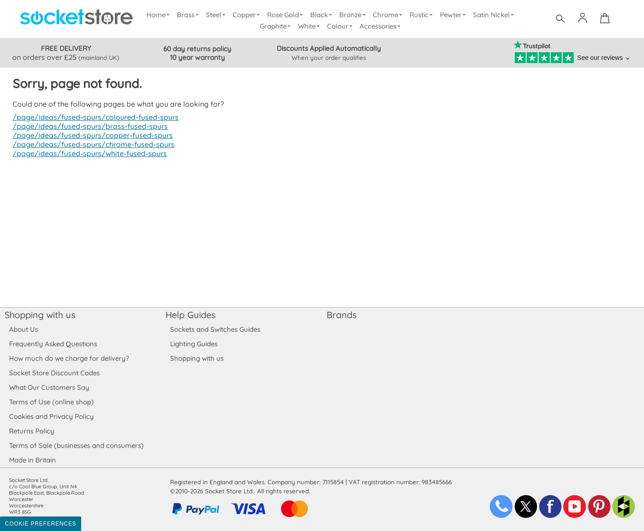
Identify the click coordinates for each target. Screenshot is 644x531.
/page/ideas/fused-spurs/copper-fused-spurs (91, 135)
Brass (190, 14)
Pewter (454, 14)
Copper (248, 14)
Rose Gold (287, 14)
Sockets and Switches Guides (215, 329)
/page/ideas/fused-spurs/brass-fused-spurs (88, 126)
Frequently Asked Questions (53, 343)
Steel (217, 14)
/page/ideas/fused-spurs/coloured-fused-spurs (94, 117)
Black (323, 14)
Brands (341, 314)
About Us (23, 329)
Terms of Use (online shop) (51, 402)
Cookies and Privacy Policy (51, 416)
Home (160, 14)
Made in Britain (32, 460)
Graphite (277, 26)
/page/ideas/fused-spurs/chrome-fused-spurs (92, 144)
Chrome (389, 14)
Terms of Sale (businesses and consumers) (76, 445)
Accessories (381, 26)
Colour (341, 26)
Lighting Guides (194, 343)
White (310, 26)
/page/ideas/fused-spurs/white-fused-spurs (88, 153)
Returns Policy (31, 431)
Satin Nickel (494, 14)
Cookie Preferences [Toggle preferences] (40, 524)
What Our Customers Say (49, 387)
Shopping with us (40, 314)
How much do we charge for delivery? (68, 358)
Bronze (354, 14)
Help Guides (190, 314)
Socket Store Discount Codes (54, 373)
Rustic (422, 14)
